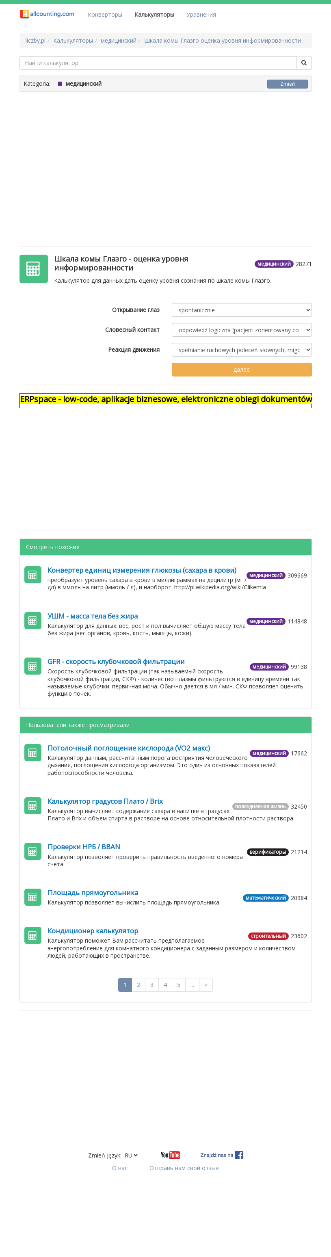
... (192, 985)
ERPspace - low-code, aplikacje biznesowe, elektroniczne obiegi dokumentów (166, 399)
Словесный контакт (132, 329)
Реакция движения (134, 349)
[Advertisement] (165, 165)
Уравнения (201, 14)
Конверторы (105, 14)
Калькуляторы (154, 14)
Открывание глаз (136, 310)
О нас (120, 1168)
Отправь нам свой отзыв (184, 1168)
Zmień (287, 83)
